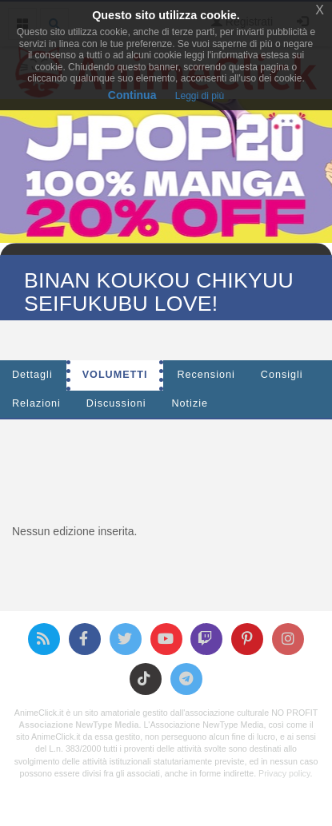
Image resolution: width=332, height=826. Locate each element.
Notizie (190, 403)
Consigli (282, 374)
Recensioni (205, 374)
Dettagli (32, 374)
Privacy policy (284, 773)
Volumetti (115, 374)
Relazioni (36, 403)
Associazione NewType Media (78, 724)
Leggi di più (199, 95)
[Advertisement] (172, 467)
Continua (132, 95)
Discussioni (116, 403)
